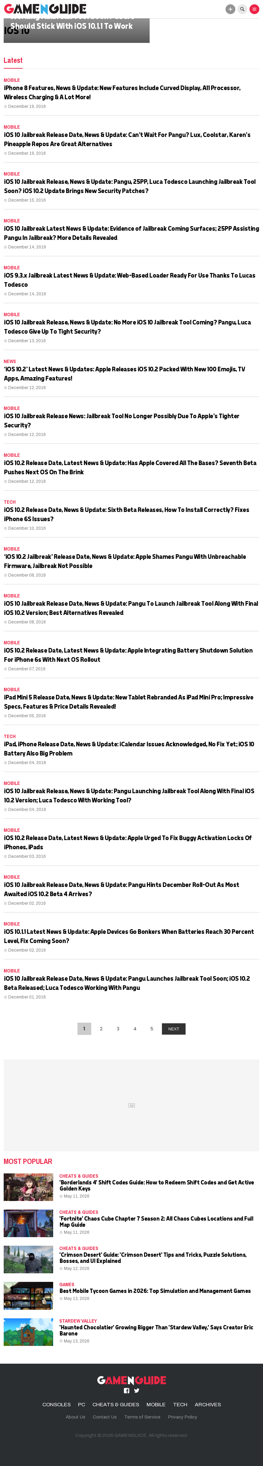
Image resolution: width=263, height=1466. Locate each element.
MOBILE (12, 80)
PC (81, 1404)
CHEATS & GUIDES (78, 1175)
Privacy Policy (182, 1417)
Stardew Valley (78, 1320)
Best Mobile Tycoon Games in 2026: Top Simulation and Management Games (155, 1290)
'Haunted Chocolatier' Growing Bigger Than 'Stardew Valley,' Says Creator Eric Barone (156, 1330)
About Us (75, 1417)
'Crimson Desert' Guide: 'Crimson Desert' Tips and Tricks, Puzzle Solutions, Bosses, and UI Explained (152, 1257)
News (10, 361)
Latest (13, 60)
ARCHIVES (208, 1404)
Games (66, 1284)
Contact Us (105, 1417)
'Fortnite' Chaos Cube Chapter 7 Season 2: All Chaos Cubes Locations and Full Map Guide (156, 1221)
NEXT (173, 1029)
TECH (10, 501)
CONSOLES (56, 1404)
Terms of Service (142, 1417)
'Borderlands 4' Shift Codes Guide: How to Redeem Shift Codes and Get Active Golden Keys (156, 1185)
